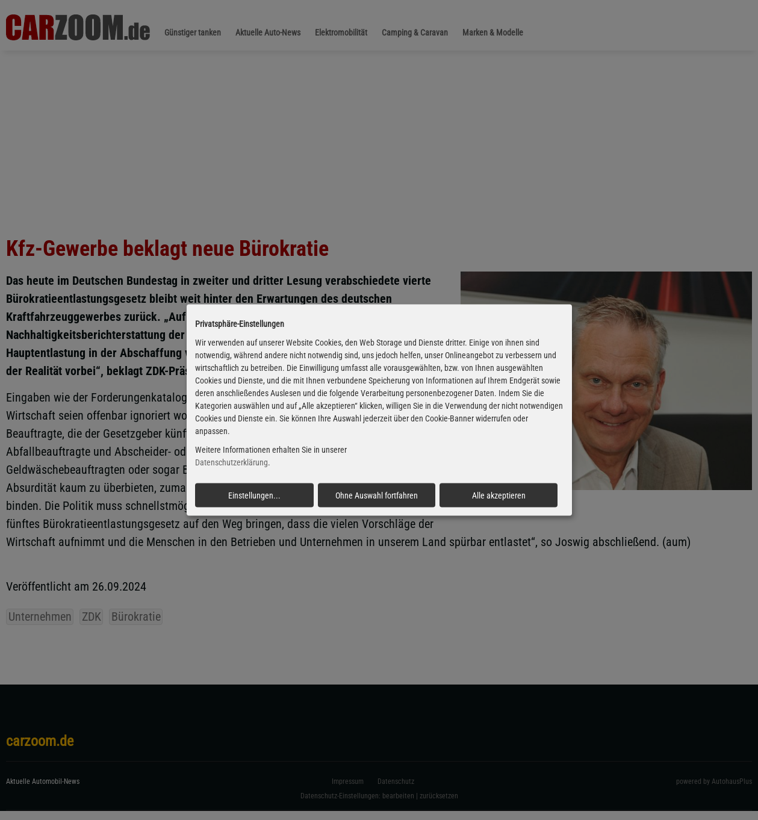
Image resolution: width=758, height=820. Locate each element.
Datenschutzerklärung (231, 462)
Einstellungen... (254, 495)
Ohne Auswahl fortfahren (376, 495)
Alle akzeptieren (499, 495)
